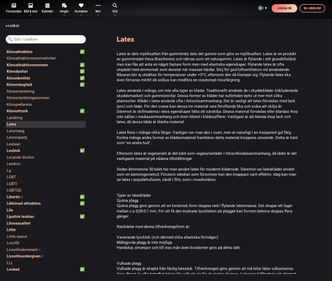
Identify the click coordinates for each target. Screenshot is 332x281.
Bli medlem (312, 8)
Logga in (284, 8)
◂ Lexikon (12, 26)
